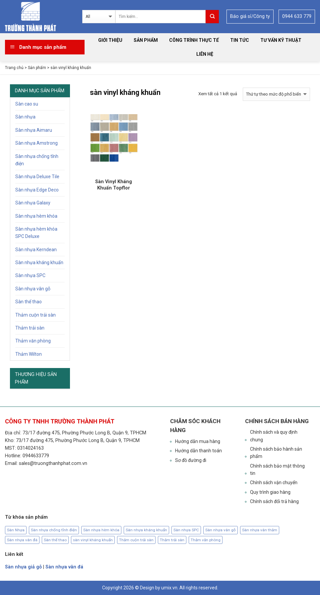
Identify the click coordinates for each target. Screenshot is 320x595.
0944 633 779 (296, 16)
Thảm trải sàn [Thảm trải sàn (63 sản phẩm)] (172, 540)
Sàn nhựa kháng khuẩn (39, 262)
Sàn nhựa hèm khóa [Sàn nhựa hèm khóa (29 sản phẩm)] (101, 530)
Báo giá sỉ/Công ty (250, 16)
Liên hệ (204, 54)
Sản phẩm (146, 40)
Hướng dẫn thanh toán (198, 450)
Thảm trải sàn (29, 328)
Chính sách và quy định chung (273, 435)
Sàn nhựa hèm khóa (36, 216)
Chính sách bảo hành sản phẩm (276, 452)
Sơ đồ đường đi (190, 460)
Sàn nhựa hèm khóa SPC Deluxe (36, 232)
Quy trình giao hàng (270, 492)
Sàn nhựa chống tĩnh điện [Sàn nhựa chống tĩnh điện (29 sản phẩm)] (54, 530)
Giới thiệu (110, 40)
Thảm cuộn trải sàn (35, 315)
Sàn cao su (26, 104)
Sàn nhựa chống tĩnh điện (36, 160)
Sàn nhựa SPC (30, 275)
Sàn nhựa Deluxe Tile (37, 176)
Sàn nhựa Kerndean (36, 249)
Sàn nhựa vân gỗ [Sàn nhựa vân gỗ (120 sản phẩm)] (220, 530)
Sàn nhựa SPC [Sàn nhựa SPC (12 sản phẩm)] (186, 530)
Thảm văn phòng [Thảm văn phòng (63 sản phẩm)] (206, 540)
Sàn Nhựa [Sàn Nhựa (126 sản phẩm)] (16, 530)
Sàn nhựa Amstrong (36, 143)
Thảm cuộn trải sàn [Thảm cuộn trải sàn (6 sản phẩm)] (136, 540)
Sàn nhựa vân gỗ (32, 288)
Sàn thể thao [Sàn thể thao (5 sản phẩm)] (55, 540)
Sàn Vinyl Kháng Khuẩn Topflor (113, 184)
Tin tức (239, 40)
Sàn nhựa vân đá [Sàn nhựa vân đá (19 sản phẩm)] (22, 540)
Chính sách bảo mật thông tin (277, 469)
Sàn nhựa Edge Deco (37, 189)
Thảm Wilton (28, 354)
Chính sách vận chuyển (273, 482)
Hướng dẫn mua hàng (197, 441)
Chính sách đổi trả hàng (274, 501)
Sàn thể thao (28, 301)
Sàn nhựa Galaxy (32, 202)
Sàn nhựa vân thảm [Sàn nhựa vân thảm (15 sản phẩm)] (259, 530)
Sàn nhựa (25, 116)
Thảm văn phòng (33, 340)
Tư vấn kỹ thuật (280, 40)
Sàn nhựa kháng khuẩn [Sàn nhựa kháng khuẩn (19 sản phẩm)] (146, 530)
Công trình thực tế (194, 40)
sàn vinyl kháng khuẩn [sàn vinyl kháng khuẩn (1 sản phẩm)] (93, 540)
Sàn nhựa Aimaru (33, 130)
